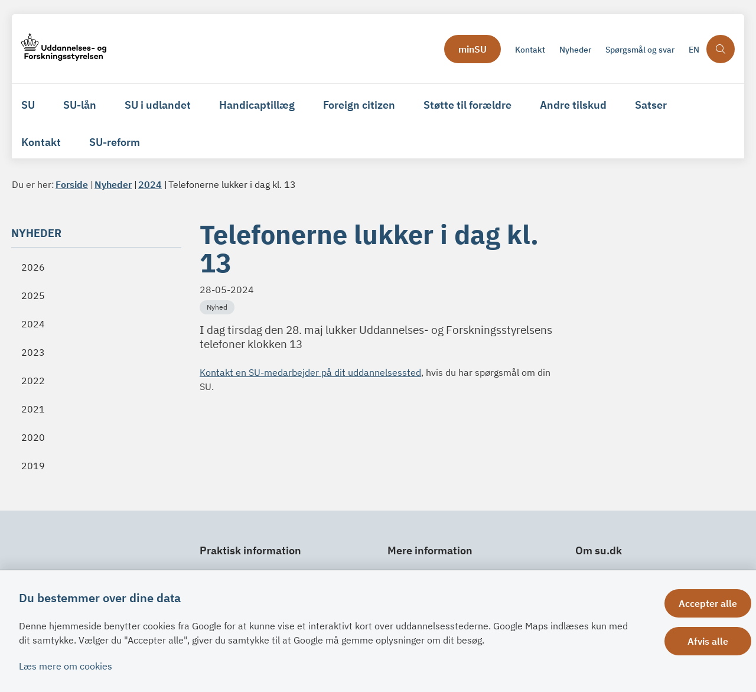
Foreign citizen (359, 105)
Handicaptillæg (257, 105)
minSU (472, 49)
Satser (651, 105)
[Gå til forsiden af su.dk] (63, 48)
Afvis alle (707, 641)
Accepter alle (708, 603)
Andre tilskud (573, 105)
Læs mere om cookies (65, 666)
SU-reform (114, 142)
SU (28, 105)
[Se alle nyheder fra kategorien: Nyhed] (218, 306)
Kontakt (41, 142)
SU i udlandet (158, 105)
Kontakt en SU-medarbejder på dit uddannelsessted (310, 372)
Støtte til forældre (467, 105)
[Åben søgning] (720, 49)
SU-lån (79, 105)
